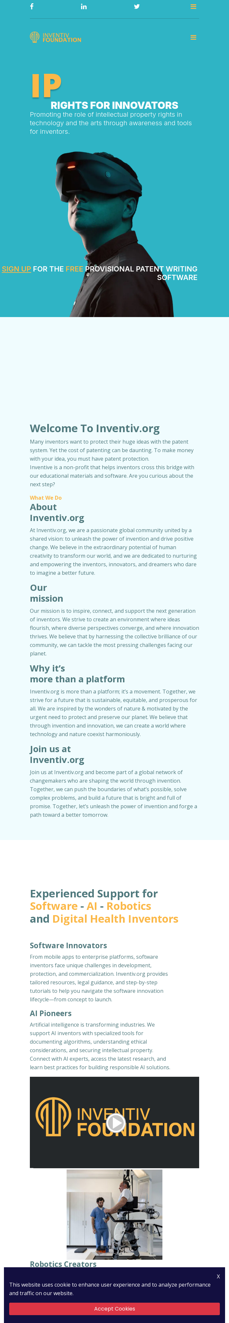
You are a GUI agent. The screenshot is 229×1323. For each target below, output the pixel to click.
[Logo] (56, 38)
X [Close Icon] (218, 1276)
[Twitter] (137, 6)
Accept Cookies (114, 1309)
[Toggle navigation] (193, 6)
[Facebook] (31, 6)
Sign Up (16, 270)
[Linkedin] (84, 6)
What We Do (46, 499)
